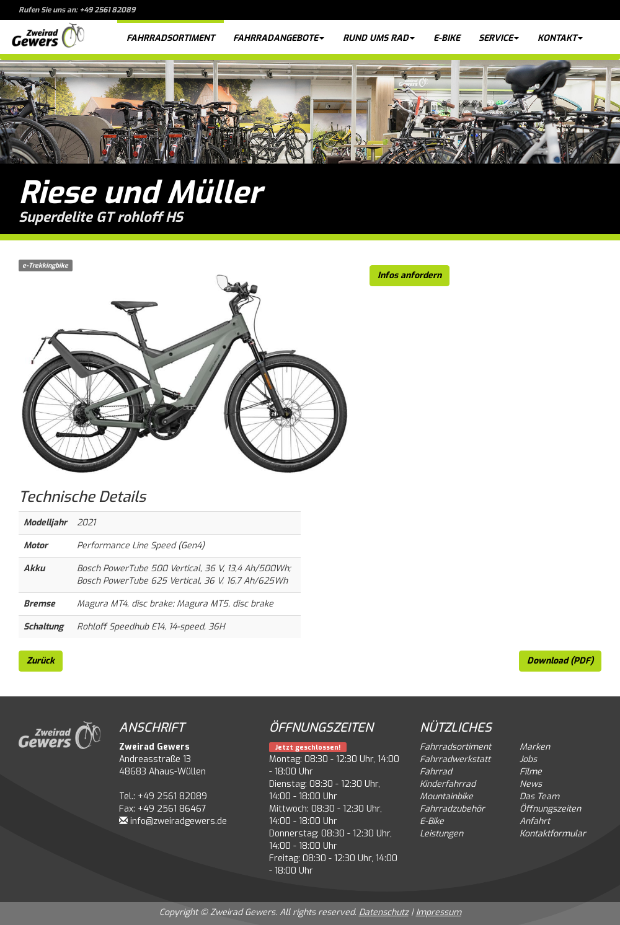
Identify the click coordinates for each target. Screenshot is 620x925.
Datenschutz (384, 912)
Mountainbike (446, 796)
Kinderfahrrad (448, 784)
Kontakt (560, 38)
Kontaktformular (553, 834)
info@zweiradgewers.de (178, 821)
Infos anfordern (409, 275)
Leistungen (441, 834)
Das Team (539, 796)
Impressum (438, 912)
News (531, 784)
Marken (535, 747)
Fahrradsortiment (170, 38)
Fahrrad (436, 772)
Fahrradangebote (278, 38)
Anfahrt (535, 821)
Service (499, 38)
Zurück (41, 661)
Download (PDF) (560, 661)
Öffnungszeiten (550, 809)
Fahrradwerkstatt (455, 759)
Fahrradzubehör (452, 809)
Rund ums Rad (379, 38)
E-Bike (446, 38)
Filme (531, 772)
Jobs (528, 759)
